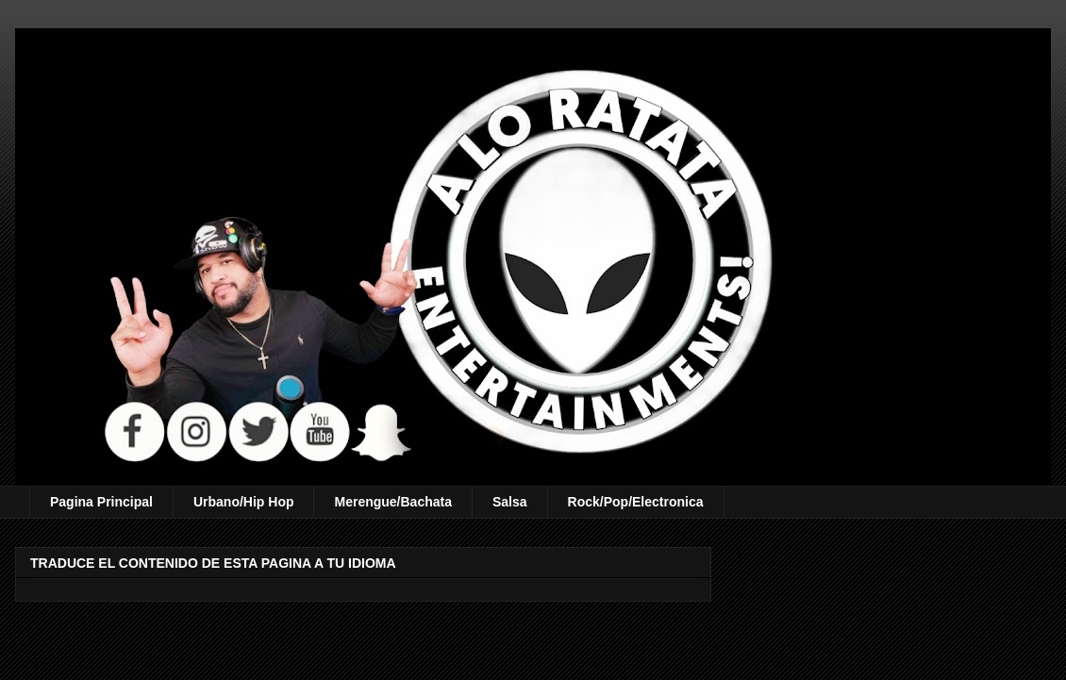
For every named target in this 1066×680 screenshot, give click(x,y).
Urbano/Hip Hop (243, 501)
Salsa (509, 501)
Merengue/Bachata (392, 501)
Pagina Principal (101, 501)
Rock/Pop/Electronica (636, 501)
